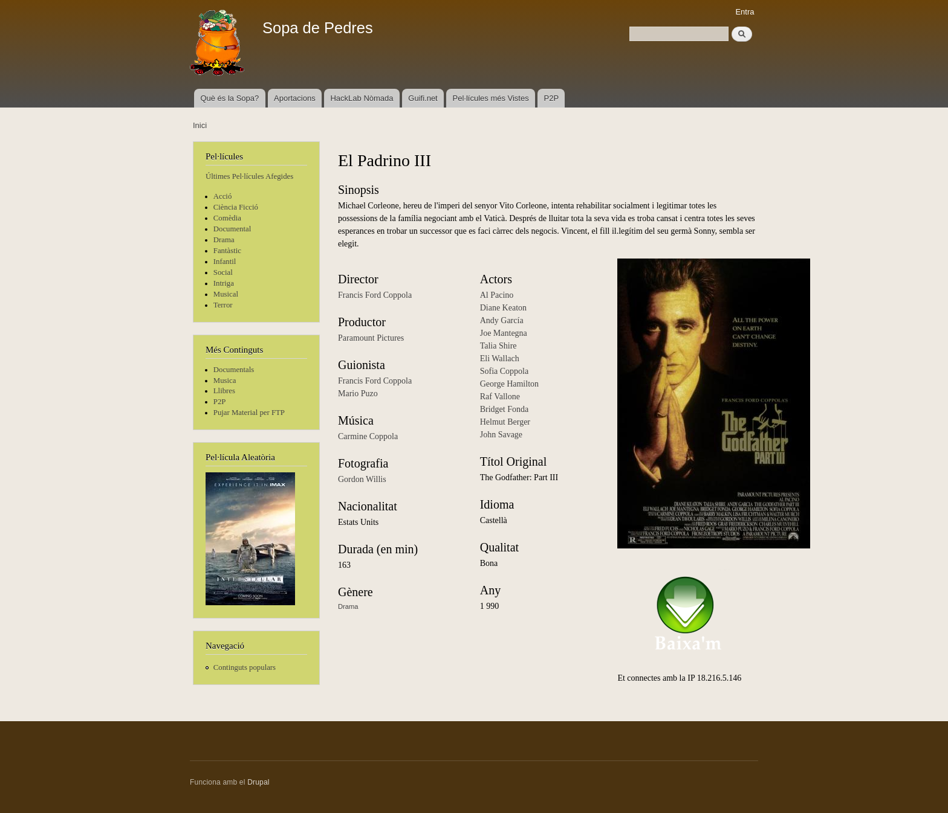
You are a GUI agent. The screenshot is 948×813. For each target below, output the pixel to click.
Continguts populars (244, 667)
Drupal (258, 782)
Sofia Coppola (504, 371)
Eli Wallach (499, 358)
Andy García (502, 320)
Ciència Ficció (235, 207)
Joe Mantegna (503, 333)
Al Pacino (497, 295)
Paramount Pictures (371, 337)
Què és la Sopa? (229, 98)
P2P (551, 98)
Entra (744, 11)
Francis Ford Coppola (375, 295)
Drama (224, 240)
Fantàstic (227, 250)
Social (223, 272)
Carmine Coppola (368, 436)
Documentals (233, 369)
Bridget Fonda (504, 409)
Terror (223, 305)
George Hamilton (509, 383)
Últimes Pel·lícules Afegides (249, 176)
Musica (224, 380)
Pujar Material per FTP (249, 412)
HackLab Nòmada (361, 98)
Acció (222, 196)
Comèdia (227, 218)
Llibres (224, 391)
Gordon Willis (362, 479)
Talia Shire (498, 345)
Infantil (224, 261)
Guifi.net (422, 98)
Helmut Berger (505, 421)
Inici (200, 125)
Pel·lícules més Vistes (491, 98)
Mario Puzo (358, 393)
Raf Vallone (500, 396)
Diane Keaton (503, 307)
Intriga (223, 283)
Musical (225, 294)
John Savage (501, 434)
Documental (232, 229)
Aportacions (295, 98)
